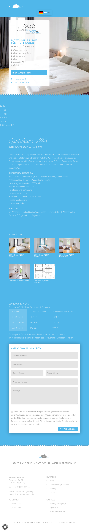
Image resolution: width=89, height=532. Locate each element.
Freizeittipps (16, 503)
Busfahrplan (16, 507)
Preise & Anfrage (20, 82)
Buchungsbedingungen (58, 503)
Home (52, 480)
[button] (5, 527)
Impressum (54, 507)
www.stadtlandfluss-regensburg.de (21, 493)
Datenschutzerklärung (57, 511)
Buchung (53, 488)
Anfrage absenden (68, 428)
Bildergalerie (18, 78)
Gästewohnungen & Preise (59, 484)
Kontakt (52, 492)
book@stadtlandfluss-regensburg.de (22, 491)
